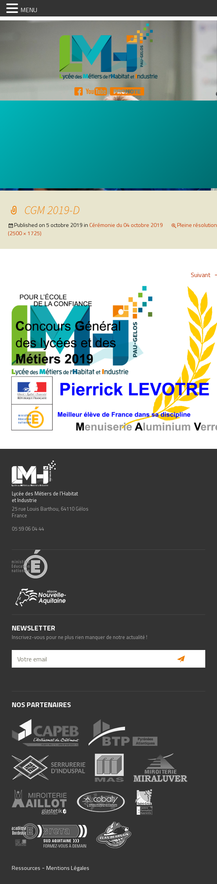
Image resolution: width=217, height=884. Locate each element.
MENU (28, 9)
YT (96, 91)
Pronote (127, 91)
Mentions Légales (67, 868)
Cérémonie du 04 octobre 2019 (126, 225)
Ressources (26, 868)
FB (78, 91)
